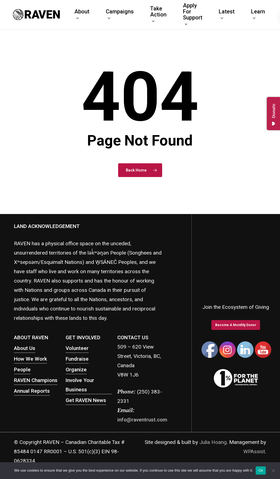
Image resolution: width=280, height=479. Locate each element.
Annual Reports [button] (32, 391)
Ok (260, 470)
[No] (273, 470)
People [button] (22, 369)
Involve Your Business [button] (80, 385)
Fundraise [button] (77, 359)
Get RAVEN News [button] (86, 400)
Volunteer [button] (77, 348)
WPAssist (254, 451)
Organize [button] (76, 369)
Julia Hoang (213, 442)
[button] (235, 325)
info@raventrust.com (142, 420)
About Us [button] (24, 348)
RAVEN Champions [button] (35, 380)
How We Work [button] (30, 359)
